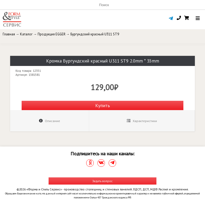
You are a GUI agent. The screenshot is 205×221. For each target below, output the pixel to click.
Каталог (26, 34)
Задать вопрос (102, 181)
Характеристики (142, 121)
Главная (9, 34)
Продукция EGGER (51, 34)
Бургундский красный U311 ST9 (94, 34)
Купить (102, 105)
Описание (49, 121)
